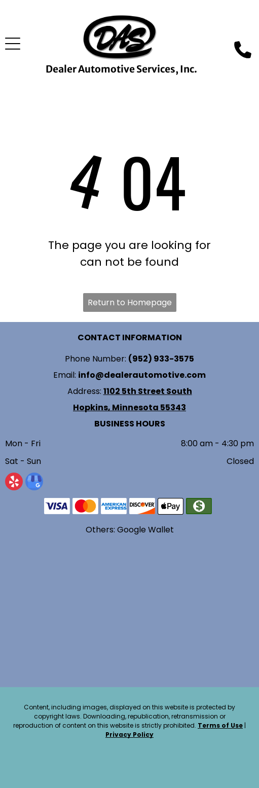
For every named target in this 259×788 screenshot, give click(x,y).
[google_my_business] (34, 483)
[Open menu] (12, 43)
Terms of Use (220, 725)
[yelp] (14, 483)
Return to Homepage (130, 302)
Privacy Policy (129, 734)
